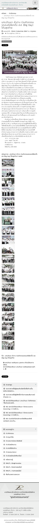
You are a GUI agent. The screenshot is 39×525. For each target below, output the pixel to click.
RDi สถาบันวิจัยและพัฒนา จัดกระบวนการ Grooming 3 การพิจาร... (18, 407)
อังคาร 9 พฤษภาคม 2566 (19, 31)
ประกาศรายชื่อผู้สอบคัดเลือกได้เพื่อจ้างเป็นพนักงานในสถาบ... (18, 389)
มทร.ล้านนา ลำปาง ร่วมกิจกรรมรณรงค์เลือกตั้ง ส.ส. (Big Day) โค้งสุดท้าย (18, 357)
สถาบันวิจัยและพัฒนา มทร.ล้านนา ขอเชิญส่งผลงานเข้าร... (19, 368)
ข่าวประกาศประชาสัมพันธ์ (12, 441)
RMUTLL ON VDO (11, 147)
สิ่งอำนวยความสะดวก (11, 474)
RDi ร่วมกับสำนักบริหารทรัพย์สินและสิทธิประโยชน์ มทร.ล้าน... (17, 419)
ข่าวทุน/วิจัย (8, 437)
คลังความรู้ (8, 459)
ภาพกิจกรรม (8, 144)
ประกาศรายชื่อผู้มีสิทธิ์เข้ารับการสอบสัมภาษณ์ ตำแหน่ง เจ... (19, 395)
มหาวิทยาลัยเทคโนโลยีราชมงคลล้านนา (23, 522)
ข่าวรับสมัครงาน (9, 444)
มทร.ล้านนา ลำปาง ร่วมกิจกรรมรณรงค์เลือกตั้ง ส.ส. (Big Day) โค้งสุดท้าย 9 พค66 (19, 155)
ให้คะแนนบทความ (6, 41)
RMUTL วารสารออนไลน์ (12, 471)
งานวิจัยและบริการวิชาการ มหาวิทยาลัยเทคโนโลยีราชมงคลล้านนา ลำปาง (14, 3)
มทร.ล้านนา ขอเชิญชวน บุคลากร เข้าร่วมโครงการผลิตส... (18, 364)
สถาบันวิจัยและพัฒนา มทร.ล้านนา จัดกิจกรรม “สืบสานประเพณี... (19, 401)
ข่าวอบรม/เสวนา (9, 452)
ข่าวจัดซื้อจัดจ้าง (10, 448)
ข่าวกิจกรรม (8, 433)
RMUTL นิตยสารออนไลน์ (12, 467)
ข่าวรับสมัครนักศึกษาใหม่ (12, 456)
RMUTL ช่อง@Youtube (12, 463)
